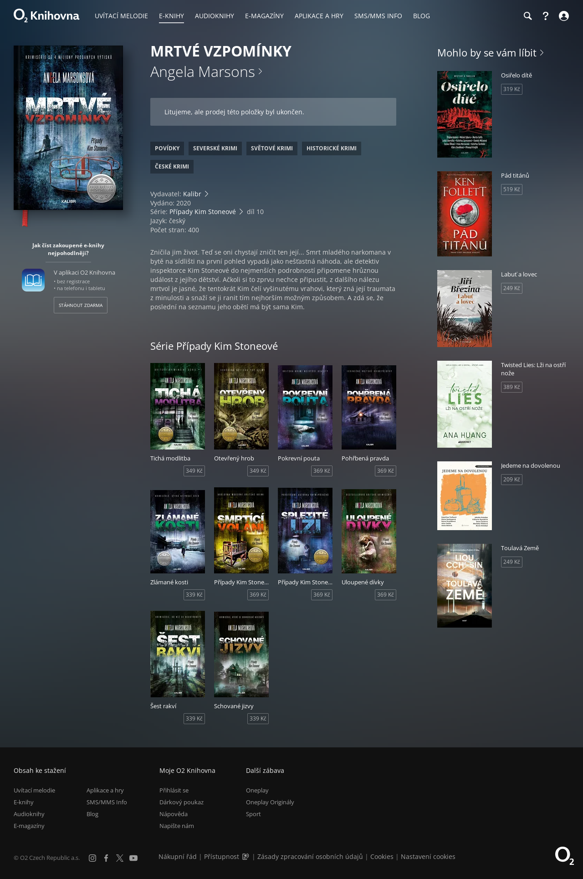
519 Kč (511, 189)
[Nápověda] (546, 16)
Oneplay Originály (270, 802)
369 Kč (321, 471)
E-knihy (24, 802)
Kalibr (192, 193)
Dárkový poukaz (181, 802)
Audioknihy (29, 814)
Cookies (382, 856)
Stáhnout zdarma (80, 305)
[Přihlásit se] (563, 16)
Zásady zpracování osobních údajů (310, 856)
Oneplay (257, 790)
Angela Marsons (202, 71)
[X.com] (120, 858)
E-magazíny (29, 826)
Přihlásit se (174, 790)
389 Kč (511, 387)
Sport (253, 814)
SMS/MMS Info (107, 802)
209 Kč (511, 479)
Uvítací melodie (34, 790)
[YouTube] (133, 858)
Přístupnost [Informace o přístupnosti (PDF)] (221, 856)
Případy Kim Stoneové (202, 211)
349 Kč (194, 471)
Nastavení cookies (428, 856)
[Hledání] (527, 16)
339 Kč (194, 594)
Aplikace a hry (105, 790)
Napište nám (176, 826)
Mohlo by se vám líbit (487, 52)
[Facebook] (106, 858)
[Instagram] (92, 858)
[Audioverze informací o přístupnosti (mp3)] (246, 856)
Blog (92, 814)
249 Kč (511, 288)
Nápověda (173, 814)
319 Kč (511, 89)
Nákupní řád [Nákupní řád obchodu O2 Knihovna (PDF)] (178, 856)
